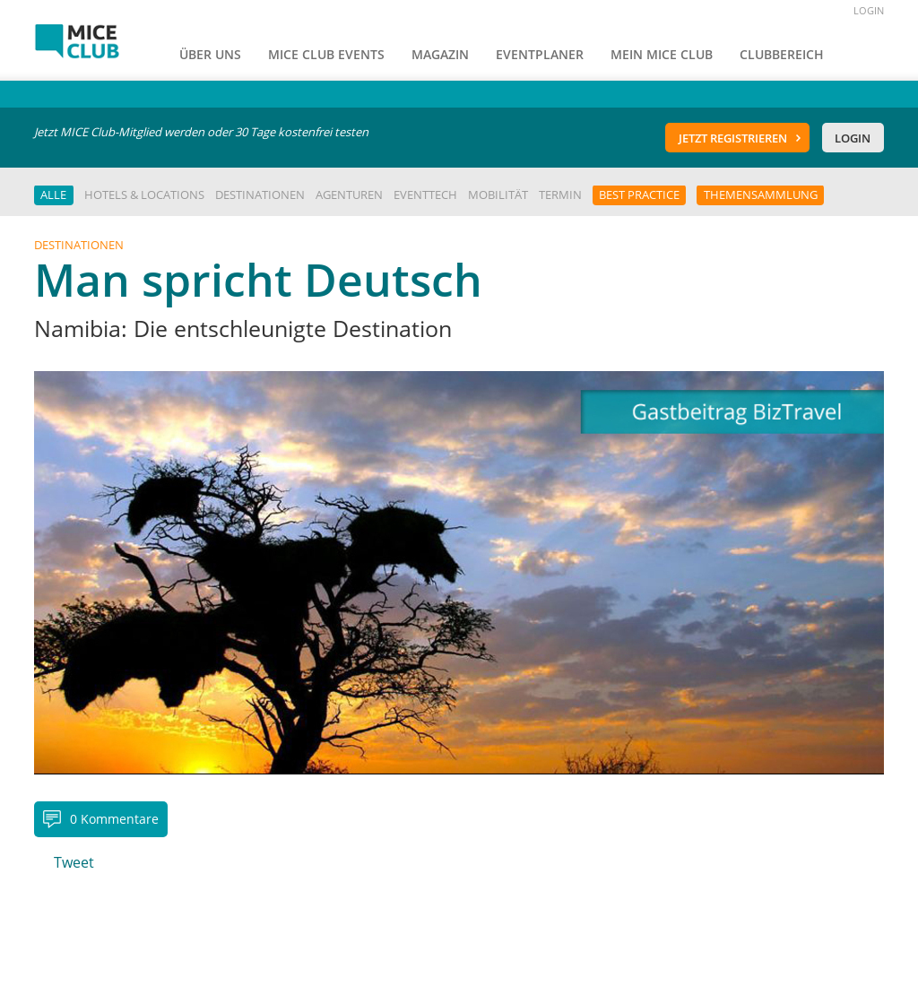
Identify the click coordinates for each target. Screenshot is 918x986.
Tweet (74, 862)
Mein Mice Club (662, 54)
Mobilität (498, 194)
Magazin (440, 54)
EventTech (425, 194)
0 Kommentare (114, 818)
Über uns (210, 54)
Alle (53, 194)
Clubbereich (782, 54)
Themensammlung (761, 194)
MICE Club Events (326, 54)
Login (852, 138)
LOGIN (868, 10)
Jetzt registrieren (733, 138)
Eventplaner (540, 54)
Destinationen (260, 194)
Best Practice (639, 194)
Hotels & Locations (144, 194)
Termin (560, 194)
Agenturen (349, 194)
